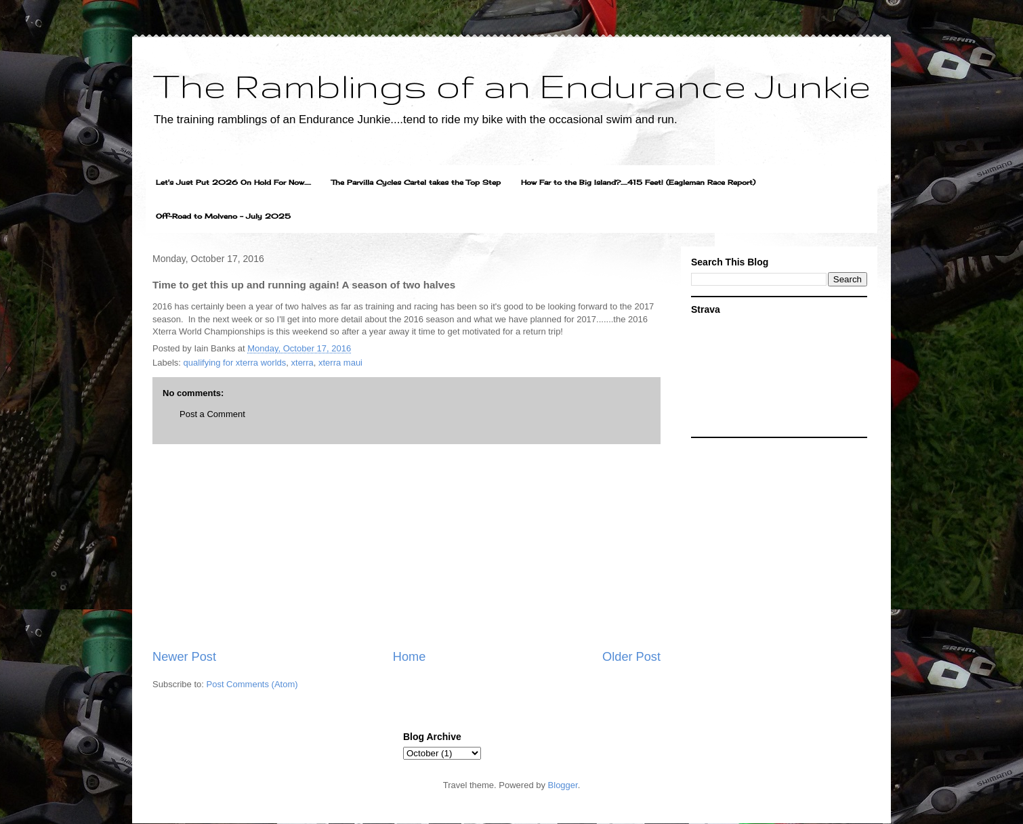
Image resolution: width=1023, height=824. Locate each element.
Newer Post (184, 657)
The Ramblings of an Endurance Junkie (511, 85)
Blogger (563, 785)
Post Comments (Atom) (252, 684)
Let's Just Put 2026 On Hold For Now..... (233, 182)
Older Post (631, 657)
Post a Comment (212, 414)
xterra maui (340, 362)
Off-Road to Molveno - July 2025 (223, 216)
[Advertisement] (406, 546)
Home (409, 657)
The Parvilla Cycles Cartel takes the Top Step (416, 182)
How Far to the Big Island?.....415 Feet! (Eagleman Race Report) (638, 182)
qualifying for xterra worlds (235, 362)
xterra (302, 362)
